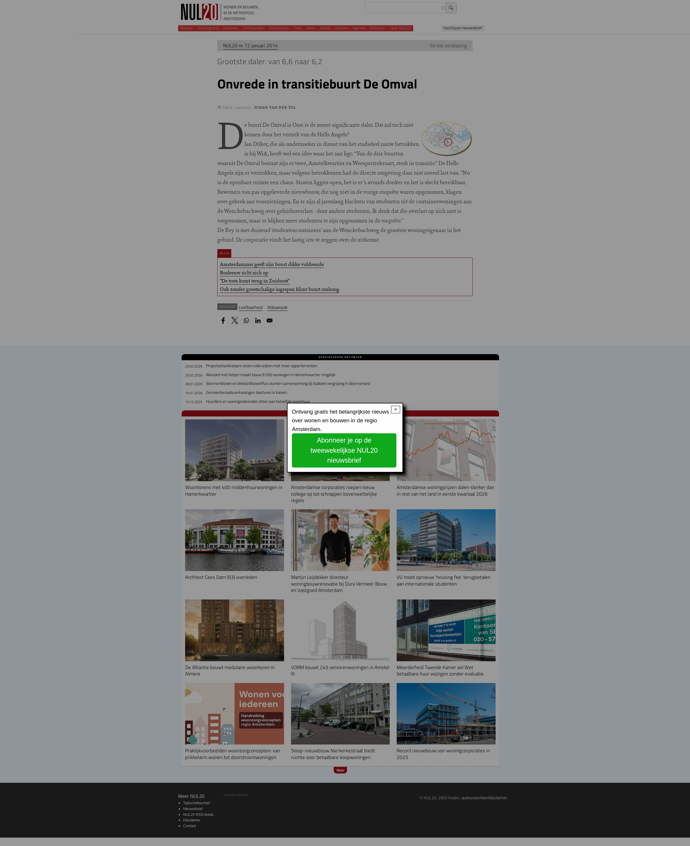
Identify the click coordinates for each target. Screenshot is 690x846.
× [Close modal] (395, 409)
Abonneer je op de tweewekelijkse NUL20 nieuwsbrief (344, 450)
